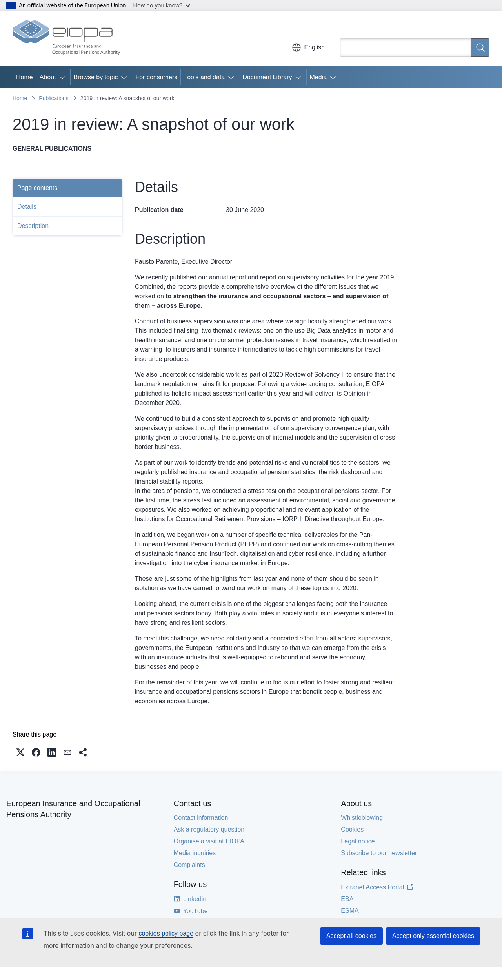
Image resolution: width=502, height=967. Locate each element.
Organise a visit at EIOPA (209, 841)
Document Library (267, 77)
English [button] (308, 47)
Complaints (189, 864)
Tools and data (204, 77)
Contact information (201, 817)
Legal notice (358, 841)
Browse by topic (96, 77)
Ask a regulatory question (209, 829)
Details (26, 206)
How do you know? (162, 5)
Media (318, 77)
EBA (347, 899)
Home (24, 77)
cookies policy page (165, 933)
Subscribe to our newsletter (379, 853)
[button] (20, 752)
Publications (54, 98)
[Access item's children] (64, 77)
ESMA (349, 910)
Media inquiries (195, 853)
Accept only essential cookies (433, 935)
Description (33, 226)
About (48, 77)
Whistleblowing (362, 817)
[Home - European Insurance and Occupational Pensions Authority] (66, 38)
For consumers (156, 77)
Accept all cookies (351, 935)
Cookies (352, 829)
